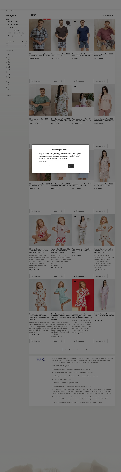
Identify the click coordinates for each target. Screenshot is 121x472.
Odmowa (62, 166)
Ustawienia (52, 166)
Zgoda (71, 166)
